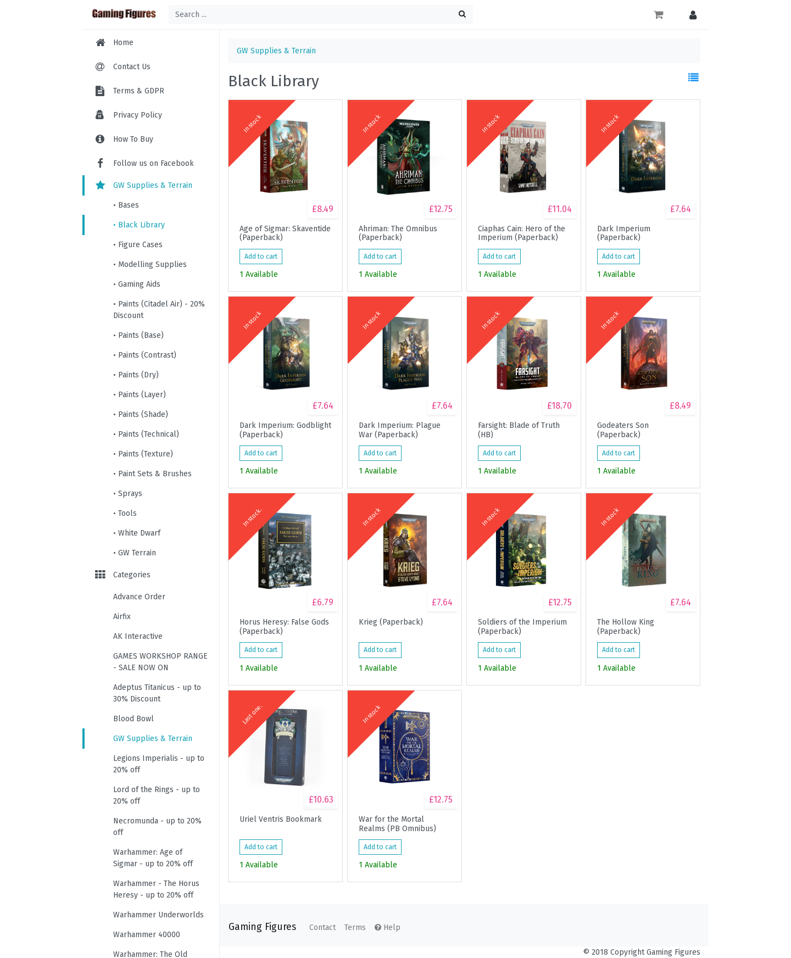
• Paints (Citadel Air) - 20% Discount (159, 309)
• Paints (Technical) (146, 434)
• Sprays (127, 493)
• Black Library (139, 225)
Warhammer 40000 (146, 934)
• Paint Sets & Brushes (152, 473)
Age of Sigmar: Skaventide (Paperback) (285, 233)
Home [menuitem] (123, 42)
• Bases (126, 205)
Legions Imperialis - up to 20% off (158, 764)
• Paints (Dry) (136, 375)
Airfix (122, 616)
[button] (690, 14)
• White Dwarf (136, 533)
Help (387, 927)
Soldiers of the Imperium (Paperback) (522, 627)
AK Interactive (138, 636)
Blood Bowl (133, 718)
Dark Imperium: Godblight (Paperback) (285, 430)
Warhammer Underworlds (158, 915)
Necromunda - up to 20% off (157, 826)
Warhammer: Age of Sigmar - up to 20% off (153, 858)
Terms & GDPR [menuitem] (138, 91)
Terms (355, 927)
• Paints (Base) (138, 335)
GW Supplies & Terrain (142, 185)
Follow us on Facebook (143, 163)
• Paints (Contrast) (144, 355)
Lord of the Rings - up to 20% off (156, 795)
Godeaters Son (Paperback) (623, 430)
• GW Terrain (134, 553)
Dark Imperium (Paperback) (623, 233)
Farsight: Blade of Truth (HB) (519, 430)
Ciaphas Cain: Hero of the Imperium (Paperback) (521, 233)
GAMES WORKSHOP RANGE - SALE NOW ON (160, 661)
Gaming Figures (262, 927)
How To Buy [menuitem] (133, 139)
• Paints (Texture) (143, 454)
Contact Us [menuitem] (132, 66)
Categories (122, 575)
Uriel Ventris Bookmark (280, 819)
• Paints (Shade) (140, 414)
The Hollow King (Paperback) (625, 627)
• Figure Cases (138, 244)
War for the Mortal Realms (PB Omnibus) (397, 824)
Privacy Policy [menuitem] (137, 115)
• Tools (125, 513)
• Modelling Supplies (150, 264)
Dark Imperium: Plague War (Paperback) (400, 430)
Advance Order (139, 596)
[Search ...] (321, 14)
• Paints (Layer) (139, 394)
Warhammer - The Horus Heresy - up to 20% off (156, 889)
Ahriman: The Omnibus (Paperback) (398, 233)
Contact (322, 927)
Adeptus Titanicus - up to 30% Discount (157, 693)
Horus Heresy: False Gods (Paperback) (284, 627)
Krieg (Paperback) (391, 622)
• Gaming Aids (136, 284)
